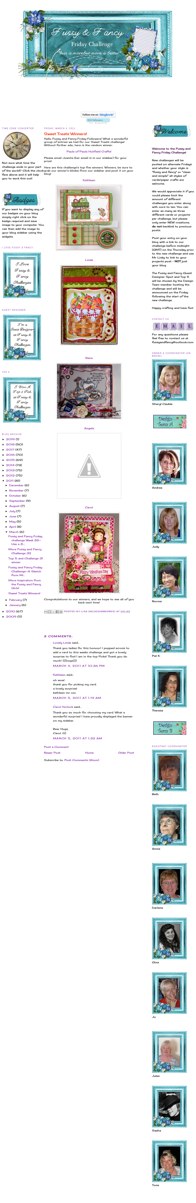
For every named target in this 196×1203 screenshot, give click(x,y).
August (15, 506)
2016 (11, 454)
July (12, 511)
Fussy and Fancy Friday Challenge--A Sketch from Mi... (25, 571)
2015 (11, 460)
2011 (10, 480)
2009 (11, 616)
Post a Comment (56, 746)
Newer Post (52, 752)
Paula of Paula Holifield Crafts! (89, 151)
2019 (11, 439)
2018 (11, 444)
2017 (10, 449)
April (13, 526)
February (16, 599)
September (17, 500)
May (13, 521)
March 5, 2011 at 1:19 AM (77, 697)
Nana (89, 357)
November (17, 490)
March (14, 531)
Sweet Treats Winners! (24, 593)
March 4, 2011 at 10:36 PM (79, 665)
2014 (11, 465)
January (15, 605)
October (15, 495)
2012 (11, 475)
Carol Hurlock (63, 706)
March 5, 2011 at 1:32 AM (77, 738)
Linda (89, 259)
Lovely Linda (62, 642)
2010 (11, 611)
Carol (89, 507)
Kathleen (89, 180)
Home (89, 752)
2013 (11, 470)
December (17, 485)
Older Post (126, 752)
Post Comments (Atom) (81, 760)
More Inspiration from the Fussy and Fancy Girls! (24, 584)
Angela (89, 428)
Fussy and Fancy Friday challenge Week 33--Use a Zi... (25, 540)
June (13, 516)
